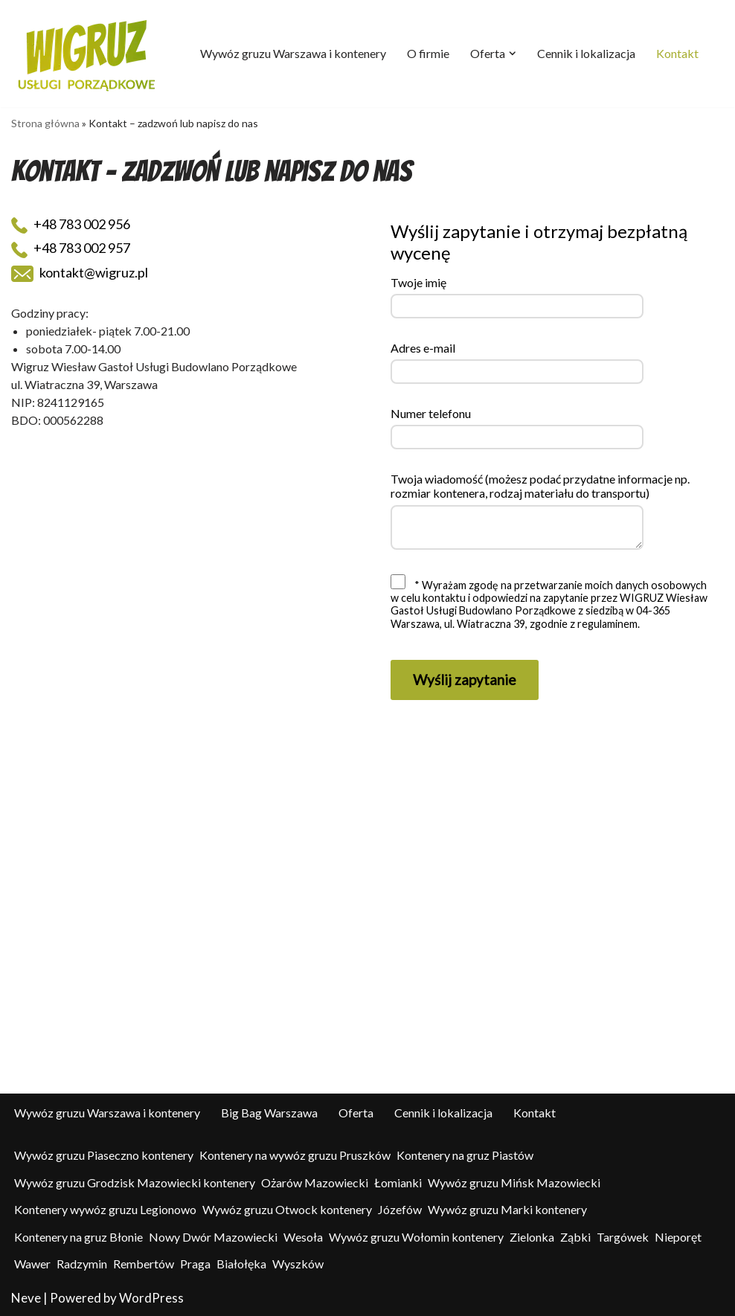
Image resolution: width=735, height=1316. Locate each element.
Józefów (400, 1209)
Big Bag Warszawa (269, 1112)
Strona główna (45, 123)
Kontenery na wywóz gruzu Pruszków (295, 1155)
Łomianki (398, 1182)
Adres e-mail (423, 348)
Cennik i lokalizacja (586, 53)
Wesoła (303, 1237)
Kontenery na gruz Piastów (465, 1155)
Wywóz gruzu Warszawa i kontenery (293, 53)
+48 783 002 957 (70, 248)
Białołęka (241, 1263)
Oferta (355, 1112)
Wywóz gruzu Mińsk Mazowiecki (514, 1182)
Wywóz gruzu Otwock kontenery (287, 1209)
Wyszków (298, 1263)
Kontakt (677, 53)
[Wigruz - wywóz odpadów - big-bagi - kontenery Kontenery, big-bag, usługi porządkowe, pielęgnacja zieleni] (87, 53)
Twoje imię (418, 282)
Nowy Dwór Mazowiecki (213, 1237)
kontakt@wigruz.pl (79, 273)
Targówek (623, 1237)
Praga (195, 1263)
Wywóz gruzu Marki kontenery (507, 1209)
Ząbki (575, 1237)
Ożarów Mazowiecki (314, 1182)
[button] (512, 53)
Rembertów (143, 1263)
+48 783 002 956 (70, 225)
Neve (26, 1298)
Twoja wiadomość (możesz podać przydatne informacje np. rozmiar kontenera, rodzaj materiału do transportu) (540, 486)
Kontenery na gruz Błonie (78, 1237)
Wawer (32, 1263)
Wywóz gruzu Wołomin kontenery (416, 1237)
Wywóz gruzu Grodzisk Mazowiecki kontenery (134, 1182)
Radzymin (82, 1263)
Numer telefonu (431, 413)
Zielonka (532, 1237)
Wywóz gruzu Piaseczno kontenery (103, 1155)
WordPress (151, 1298)
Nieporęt (678, 1237)
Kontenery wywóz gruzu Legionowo (105, 1209)
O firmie (428, 53)
